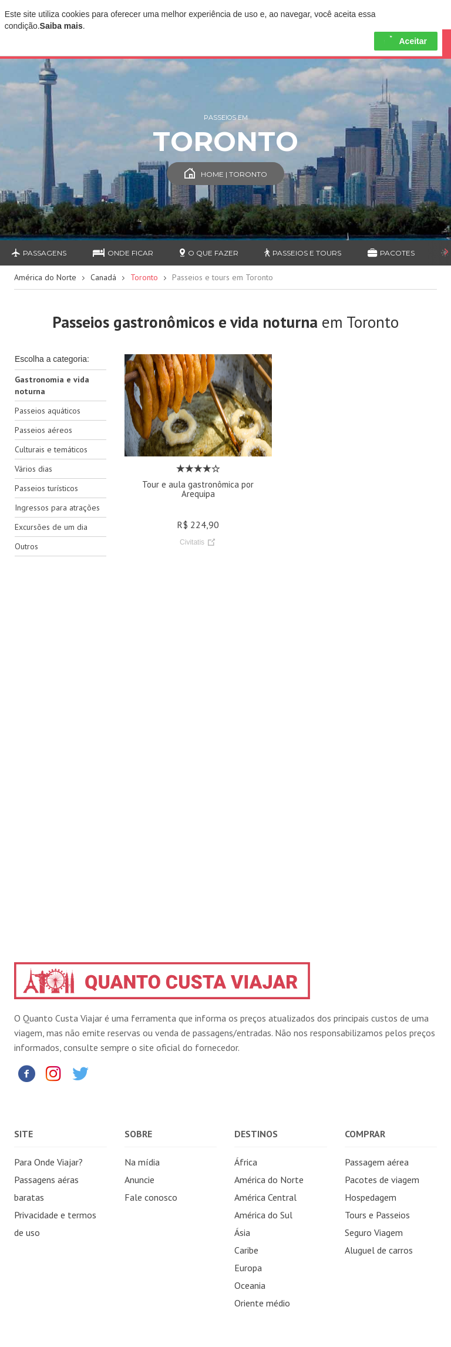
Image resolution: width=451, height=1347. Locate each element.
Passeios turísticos (46, 488)
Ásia (242, 1232)
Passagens (39, 252)
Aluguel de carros (379, 1250)
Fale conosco (150, 1197)
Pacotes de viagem (382, 1179)
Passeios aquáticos (47, 410)
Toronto (144, 277)
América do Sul (263, 1215)
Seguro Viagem (374, 1232)
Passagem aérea (377, 1162)
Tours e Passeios (377, 1215)
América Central (265, 1197)
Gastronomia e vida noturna (52, 385)
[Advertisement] (60, 751)
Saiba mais (61, 26)
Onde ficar (123, 252)
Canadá (103, 277)
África (245, 1162)
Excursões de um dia (51, 527)
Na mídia (142, 1162)
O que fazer (209, 252)
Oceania (249, 1285)
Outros (26, 546)
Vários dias (33, 468)
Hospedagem (370, 1197)
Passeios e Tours (302, 252)
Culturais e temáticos (51, 449)
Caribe (246, 1250)
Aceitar (405, 41)
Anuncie (139, 1179)
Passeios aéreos (43, 430)
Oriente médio (262, 1303)
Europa (248, 1268)
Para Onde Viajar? (48, 1162)
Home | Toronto (225, 174)
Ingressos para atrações (57, 507)
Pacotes (391, 252)
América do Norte (45, 277)
